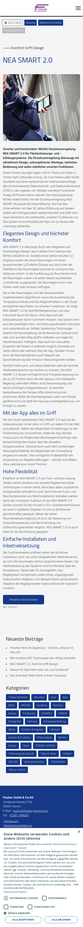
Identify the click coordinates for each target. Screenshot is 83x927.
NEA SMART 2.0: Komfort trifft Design (34, 664)
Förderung (29, 713)
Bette (11, 705)
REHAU (62, 737)
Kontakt (22, 847)
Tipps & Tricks (48, 753)
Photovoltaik (44, 737)
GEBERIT (47, 713)
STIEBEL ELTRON (45, 745)
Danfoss (58, 705)
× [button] (78, 832)
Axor (53, 697)
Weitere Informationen (23, 599)
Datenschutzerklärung (18, 825)
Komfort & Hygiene (32, 729)
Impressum (11, 821)
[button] (78, 8)
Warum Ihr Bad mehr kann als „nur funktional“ (39, 669)
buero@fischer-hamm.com (30, 811)
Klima (11, 729)
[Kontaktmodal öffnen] (5, 8)
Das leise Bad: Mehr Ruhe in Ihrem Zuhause (38, 675)
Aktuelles (39, 697)
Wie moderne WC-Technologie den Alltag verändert (43, 658)
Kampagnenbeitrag (55, 721)
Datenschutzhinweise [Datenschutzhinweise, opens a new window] (15, 891)
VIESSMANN (58, 761)
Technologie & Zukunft (21, 753)
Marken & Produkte (51, 22)
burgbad (42, 705)
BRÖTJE (25, 705)
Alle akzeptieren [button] (23, 919)
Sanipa (12, 745)
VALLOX (13, 761)
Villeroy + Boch (16, 769)
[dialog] (41, 877)
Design (12, 713)
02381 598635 (19, 815)
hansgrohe (14, 721)
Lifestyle (54, 729)
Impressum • (11, 847)
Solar (26, 745)
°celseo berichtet (17, 697)
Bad (65, 697)
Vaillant (67, 753)
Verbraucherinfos (14, 30)
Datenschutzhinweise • (65, 844)
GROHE (62, 713)
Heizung (30, 22)
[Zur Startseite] (41, 8)
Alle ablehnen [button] (61, 919)
